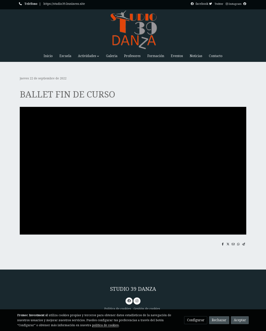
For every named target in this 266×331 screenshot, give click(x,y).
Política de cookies (117, 308)
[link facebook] (129, 300)
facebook (204, 3)
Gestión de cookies (147, 308)
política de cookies (105, 325)
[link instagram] (137, 300)
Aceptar (240, 320)
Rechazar (219, 320)
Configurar (195, 320)
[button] (88, 56)
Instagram (233, 3)
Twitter (218, 3)
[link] (133, 29)
